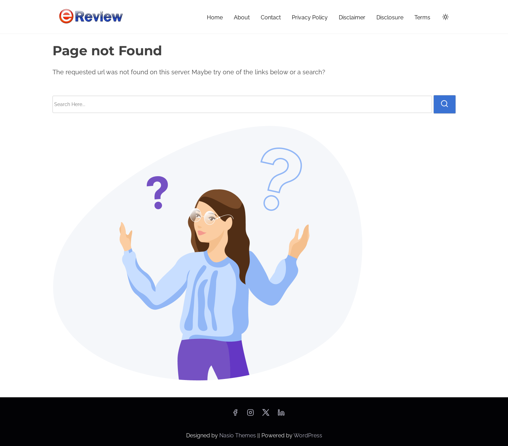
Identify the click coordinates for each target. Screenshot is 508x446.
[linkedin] (281, 414)
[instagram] (250, 414)
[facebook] (235, 414)
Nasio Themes (238, 435)
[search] (444, 104)
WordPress (308, 435)
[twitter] (265, 414)
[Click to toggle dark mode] (444, 18)
